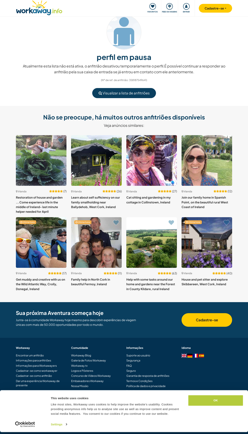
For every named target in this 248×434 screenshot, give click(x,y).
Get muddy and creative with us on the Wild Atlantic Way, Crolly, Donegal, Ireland (40, 284)
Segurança (133, 360)
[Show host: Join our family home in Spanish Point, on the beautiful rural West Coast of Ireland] (207, 160)
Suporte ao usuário (138, 355)
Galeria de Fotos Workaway (88, 360)
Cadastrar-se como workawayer (36, 370)
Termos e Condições (139, 381)
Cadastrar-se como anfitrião (34, 375)
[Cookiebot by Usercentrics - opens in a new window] (25, 426)
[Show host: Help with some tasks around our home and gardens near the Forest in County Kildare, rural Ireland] (151, 242)
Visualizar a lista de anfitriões (124, 93)
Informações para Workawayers (36, 365)
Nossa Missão (79, 386)
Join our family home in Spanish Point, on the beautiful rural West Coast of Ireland (205, 202)
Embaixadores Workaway (87, 381)
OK (216, 402)
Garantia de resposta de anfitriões (147, 375)
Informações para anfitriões (33, 360)
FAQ (129, 365)
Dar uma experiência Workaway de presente (38, 383)
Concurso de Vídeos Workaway (91, 375)
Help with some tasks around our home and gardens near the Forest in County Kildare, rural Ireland (150, 284)
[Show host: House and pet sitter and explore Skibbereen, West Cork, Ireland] (207, 242)
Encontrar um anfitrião (30, 355)
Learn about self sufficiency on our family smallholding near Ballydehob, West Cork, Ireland (95, 202)
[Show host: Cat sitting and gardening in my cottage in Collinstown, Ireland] (151, 160)
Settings (56, 426)
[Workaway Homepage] (39, 7)
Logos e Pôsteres (82, 370)
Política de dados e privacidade (146, 386)
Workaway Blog (81, 355)
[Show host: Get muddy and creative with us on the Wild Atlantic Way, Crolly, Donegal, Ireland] (41, 242)
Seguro (131, 370)
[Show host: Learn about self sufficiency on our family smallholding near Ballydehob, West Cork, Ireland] (96, 160)
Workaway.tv (79, 365)
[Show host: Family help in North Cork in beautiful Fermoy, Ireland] (96, 242)
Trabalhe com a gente (139, 391)
